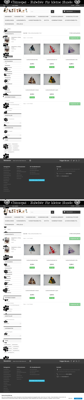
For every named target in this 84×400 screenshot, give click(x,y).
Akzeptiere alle (78, 398)
